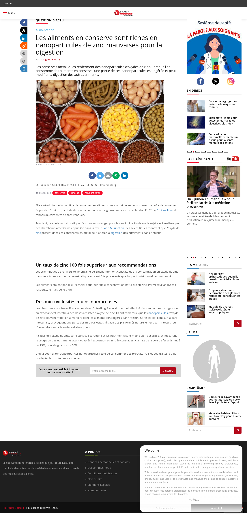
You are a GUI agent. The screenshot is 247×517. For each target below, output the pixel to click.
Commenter (109, 185)
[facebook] (201, 81)
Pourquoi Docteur (14, 507)
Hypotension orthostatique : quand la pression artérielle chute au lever (224, 278)
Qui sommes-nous (99, 467)
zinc (38, 233)
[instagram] (232, 81)
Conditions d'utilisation (102, 473)
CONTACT (9, 3)
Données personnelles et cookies (108, 462)
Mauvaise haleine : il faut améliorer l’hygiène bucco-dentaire (225, 416)
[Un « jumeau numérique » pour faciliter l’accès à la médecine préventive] (214, 181)
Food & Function (113, 228)
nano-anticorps (92, 192)
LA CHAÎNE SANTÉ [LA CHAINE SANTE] (200, 159)
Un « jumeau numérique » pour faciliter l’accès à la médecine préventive (210, 203)
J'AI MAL (193, 332)
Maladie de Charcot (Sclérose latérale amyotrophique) (221, 309)
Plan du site (94, 479)
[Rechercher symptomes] (238, 430)
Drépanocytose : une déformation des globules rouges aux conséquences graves (224, 294)
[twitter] (217, 81)
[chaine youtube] (234, 160)
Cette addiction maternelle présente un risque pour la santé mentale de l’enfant (223, 138)
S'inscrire (167, 370)
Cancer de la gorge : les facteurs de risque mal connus (223, 104)
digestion (116, 233)
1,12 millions (165, 210)
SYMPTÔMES (196, 388)
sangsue (75, 192)
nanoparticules (158, 313)
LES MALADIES (197, 265)
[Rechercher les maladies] (238, 323)
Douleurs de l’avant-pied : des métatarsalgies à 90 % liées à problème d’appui (225, 399)
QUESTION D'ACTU (50, 20)
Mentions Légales (98, 484)
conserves (60, 192)
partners (167, 457)
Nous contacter (97, 490)
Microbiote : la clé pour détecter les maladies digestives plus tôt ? (223, 120)
